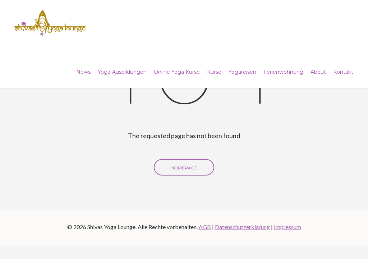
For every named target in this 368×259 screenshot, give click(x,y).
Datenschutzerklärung (242, 226)
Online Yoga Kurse (177, 72)
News (83, 72)
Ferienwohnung (283, 72)
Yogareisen (242, 72)
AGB (205, 226)
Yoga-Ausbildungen (122, 72)
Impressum (287, 226)
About (318, 72)
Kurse (214, 72)
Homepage (184, 168)
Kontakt (343, 72)
